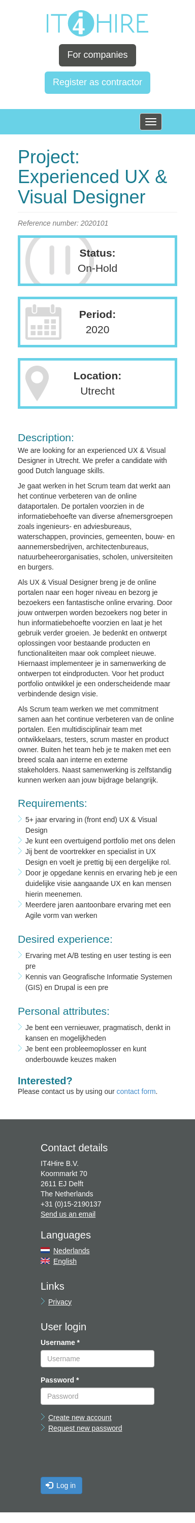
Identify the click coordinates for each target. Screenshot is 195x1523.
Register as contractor (97, 82)
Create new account (80, 1417)
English (65, 1261)
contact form (136, 1091)
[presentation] (118, 1457)
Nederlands (71, 1251)
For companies (97, 55)
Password (60, 1380)
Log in (61, 1485)
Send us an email (68, 1214)
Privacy (60, 1302)
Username (60, 1342)
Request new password (85, 1428)
